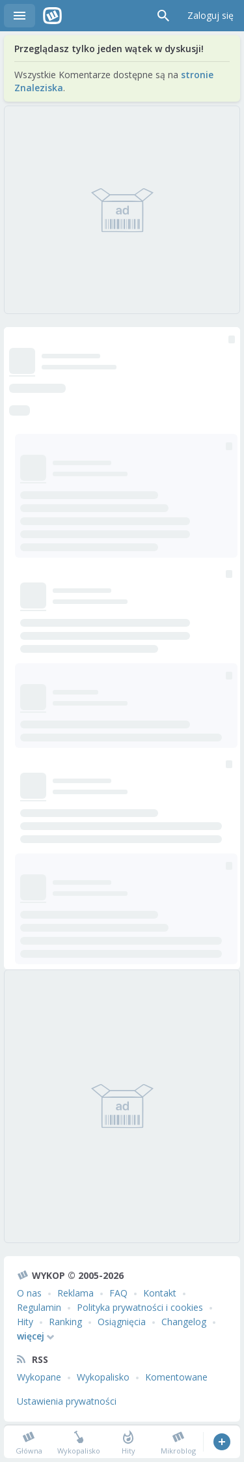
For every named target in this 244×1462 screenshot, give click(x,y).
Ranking (65, 1321)
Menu (19, 15)
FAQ (118, 1293)
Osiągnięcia (122, 1321)
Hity (25, 1321)
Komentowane (176, 1377)
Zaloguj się (210, 15)
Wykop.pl (52, 15)
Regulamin (39, 1307)
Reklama (75, 1293)
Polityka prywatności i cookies (140, 1307)
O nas (29, 1293)
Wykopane (39, 1377)
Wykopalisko (103, 1377)
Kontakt (159, 1293)
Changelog (183, 1321)
